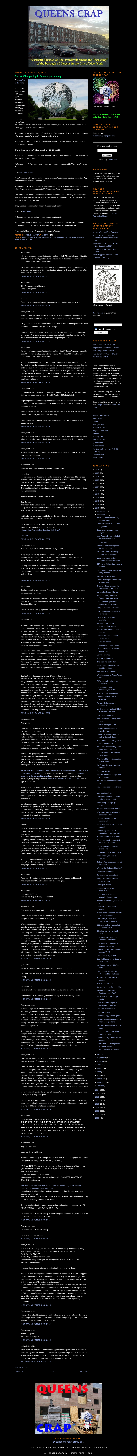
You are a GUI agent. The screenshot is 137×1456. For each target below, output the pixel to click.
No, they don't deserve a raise (108, 809)
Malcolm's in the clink (105, 983)
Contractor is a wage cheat (107, 875)
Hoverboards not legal (105, 715)
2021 (97, 487)
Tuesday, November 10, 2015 (36, 1362)
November (101, 515)
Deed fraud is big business (107, 955)
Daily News (26, 211)
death (32, 237)
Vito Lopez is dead (104, 885)
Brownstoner (97, 418)
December (101, 511)
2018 (97, 498)
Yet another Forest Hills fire (107, 592)
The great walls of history (106, 662)
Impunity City (98, 437)
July (99, 1065)
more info (24, 535)
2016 (97, 505)
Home (52, 1371)
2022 (97, 484)
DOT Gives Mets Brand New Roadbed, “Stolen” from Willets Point (105, 237)
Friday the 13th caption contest (109, 852)
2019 (97, 494)
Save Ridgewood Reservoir (103, 351)
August (100, 1061)
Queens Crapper (31, 235)
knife (22, 239)
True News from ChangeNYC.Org (106, 354)
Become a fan (98, 313)
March (100, 1079)
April (99, 1075)
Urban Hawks (98, 458)
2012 (97, 1097)
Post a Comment (21, 1367)
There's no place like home (107, 693)
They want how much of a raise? (109, 837)
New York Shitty (99, 440)
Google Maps (102, 405)
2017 (97, 501)
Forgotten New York (100, 431)
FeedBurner (112, 160)
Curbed (95, 421)
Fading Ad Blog (98, 424)
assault (25, 237)
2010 (97, 1104)
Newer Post (19, 1371)
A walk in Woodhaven (105, 872)
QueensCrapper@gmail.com (104, 136)
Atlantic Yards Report (101, 415)
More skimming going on (106, 725)
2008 (97, 1111)
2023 (97, 480)
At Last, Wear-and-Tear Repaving (105, 232)
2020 (97, 491)
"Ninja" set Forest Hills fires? (108, 608)
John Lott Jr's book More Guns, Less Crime (64, 779)
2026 (97, 470)
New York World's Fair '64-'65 (104, 345)
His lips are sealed (104, 642)
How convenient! (103, 1012)
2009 (97, 1107)
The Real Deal (98, 455)
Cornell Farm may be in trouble (109, 987)
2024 (97, 477)
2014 (97, 1090)
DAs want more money (106, 1009)
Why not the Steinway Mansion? (109, 868)
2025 (97, 473)
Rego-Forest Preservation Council (106, 348)
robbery (29, 239)
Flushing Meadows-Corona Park (50, 237)
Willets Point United (100, 357)
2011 (97, 1100)
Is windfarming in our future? (108, 645)
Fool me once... (103, 542)
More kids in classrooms (106, 672)
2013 (97, 1094)
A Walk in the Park (26, 172)
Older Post (84, 1371)
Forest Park (70, 237)
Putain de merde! (103, 771)
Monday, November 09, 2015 (36, 958)
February (101, 1082)
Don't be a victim (103, 655)
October (100, 1054)
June (99, 1068)
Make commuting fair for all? (108, 1050)
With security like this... (106, 658)
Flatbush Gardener (100, 428)
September (101, 1058)
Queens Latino (98, 446)
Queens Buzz (98, 443)
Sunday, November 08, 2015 (35, 276)
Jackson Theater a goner (106, 576)
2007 (97, 1114)
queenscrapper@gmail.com (68, 1442)
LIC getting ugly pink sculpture (108, 1016)
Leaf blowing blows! (104, 793)
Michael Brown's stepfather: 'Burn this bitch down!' (40, 530)
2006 (97, 1118)
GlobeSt (96, 434)
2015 (97, 508)
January (100, 1086)
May (99, 1072)
